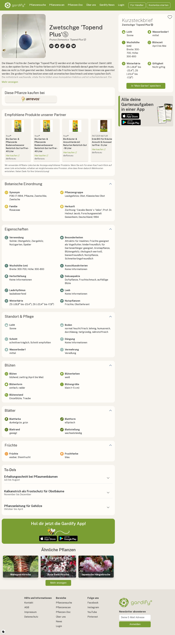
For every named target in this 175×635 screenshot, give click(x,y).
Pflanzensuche (37, 5)
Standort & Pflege (19, 316)
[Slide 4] (26, 54)
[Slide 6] (36, 54)
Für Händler (137, 5)
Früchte (11, 445)
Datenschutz (31, 616)
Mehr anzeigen (58, 582)
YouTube (92, 612)
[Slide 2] (16, 54)
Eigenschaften (16, 229)
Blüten (10, 365)
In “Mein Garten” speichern (146, 85)
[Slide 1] (11, 54)
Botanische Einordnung (23, 184)
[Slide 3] (21, 54)
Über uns (91, 5)
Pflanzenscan (56, 5)
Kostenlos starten (158, 5)
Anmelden (134, 624)
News (59, 621)
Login (121, 5)
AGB (26, 607)
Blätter (10, 410)
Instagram (93, 607)
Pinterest (93, 616)
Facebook (93, 602)
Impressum (30, 612)
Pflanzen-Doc (75, 5)
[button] (5, 36)
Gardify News (107, 5)
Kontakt (28, 602)
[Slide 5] (31, 54)
